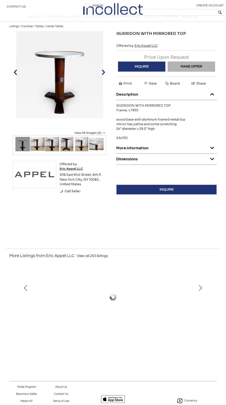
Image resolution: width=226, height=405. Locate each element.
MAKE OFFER (191, 74)
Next (213, 306)
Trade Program (26, 387)
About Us (61, 387)
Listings (14, 33)
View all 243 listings (92, 263)
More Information (166, 154)
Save (150, 91)
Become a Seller (26, 394)
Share (198, 91)
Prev (12, 306)
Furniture (27, 33)
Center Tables (54, 33)
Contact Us (16, 7)
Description (166, 100)
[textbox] (191, 12)
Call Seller (70, 199)
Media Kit (26, 401)
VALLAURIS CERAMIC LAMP (176, 335)
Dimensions (166, 165)
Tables (39, 33)
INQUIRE (142, 74)
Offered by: (137, 53)
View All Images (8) (90, 140)
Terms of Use (61, 401)
